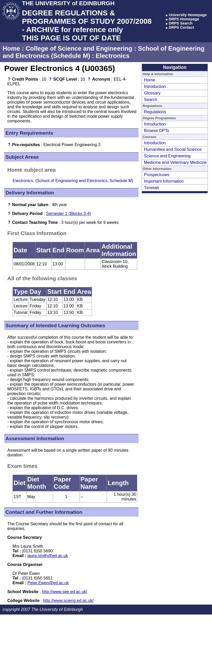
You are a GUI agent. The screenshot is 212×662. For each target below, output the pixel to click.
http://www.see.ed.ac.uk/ (64, 591)
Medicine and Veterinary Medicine (175, 162)
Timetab (151, 188)
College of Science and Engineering (79, 48)
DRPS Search (180, 23)
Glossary (152, 93)
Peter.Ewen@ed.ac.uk (48, 583)
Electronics (112, 55)
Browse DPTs (156, 130)
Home (11, 48)
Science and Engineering (167, 156)
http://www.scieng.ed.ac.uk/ (68, 600)
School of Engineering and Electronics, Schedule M (84, 180)
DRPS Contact (181, 27)
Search (150, 99)
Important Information (164, 181)
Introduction (155, 86)
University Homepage (188, 15)
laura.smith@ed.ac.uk (47, 555)
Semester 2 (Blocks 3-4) (68, 213)
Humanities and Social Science (173, 149)
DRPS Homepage (184, 19)
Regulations (155, 112)
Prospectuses (156, 174)
